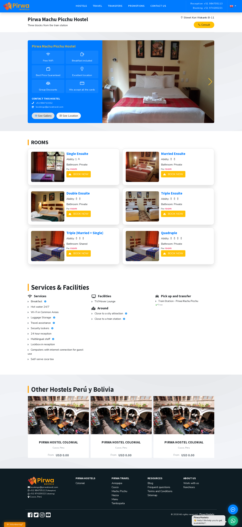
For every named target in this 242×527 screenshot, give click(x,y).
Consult (204, 25)
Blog (150, 483)
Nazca (115, 495)
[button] (210, 81)
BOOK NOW (79, 174)
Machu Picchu (119, 491)
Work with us (191, 483)
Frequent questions (159, 487)
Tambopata (118, 503)
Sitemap (152, 495)
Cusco (115, 487)
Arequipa (117, 483)
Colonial (80, 483)
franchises (189, 487)
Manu (115, 499)
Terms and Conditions (160, 491)
